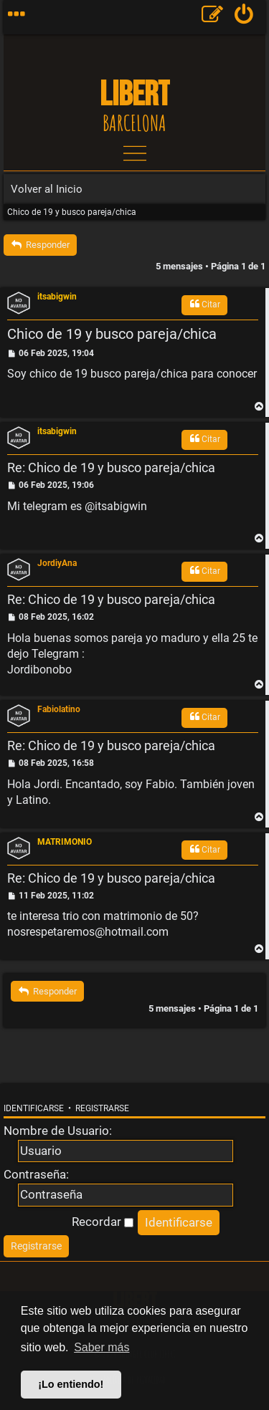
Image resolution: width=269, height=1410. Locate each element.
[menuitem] (244, 17)
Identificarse (34, 1108)
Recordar (102, 1221)
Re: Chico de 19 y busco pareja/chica (111, 467)
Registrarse (102, 1108)
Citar (204, 304)
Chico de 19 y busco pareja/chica (71, 212)
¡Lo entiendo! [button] (70, 1384)
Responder (40, 244)
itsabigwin (57, 297)
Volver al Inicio (46, 189)
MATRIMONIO (64, 842)
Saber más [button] (101, 1347)
